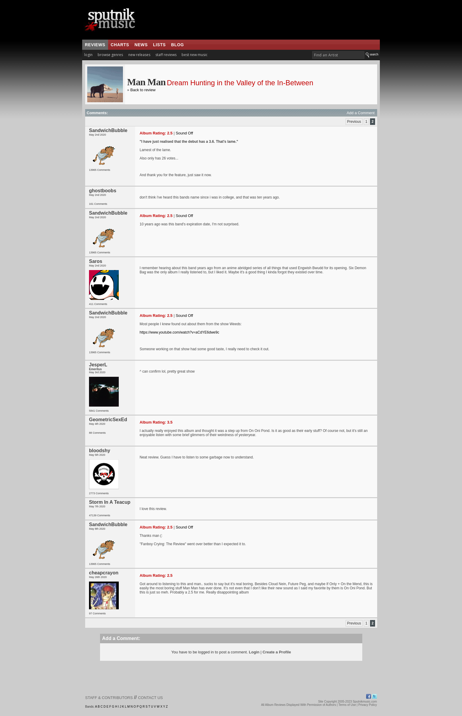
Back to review (143, 90)
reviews (95, 44)
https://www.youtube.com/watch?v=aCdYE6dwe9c (179, 332)
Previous (354, 122)
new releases (139, 54)
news (141, 44)
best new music (194, 54)
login (88, 54)
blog (177, 44)
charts (120, 44)
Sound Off (184, 133)
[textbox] (338, 55)
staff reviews (166, 54)
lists (159, 44)
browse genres (110, 54)
